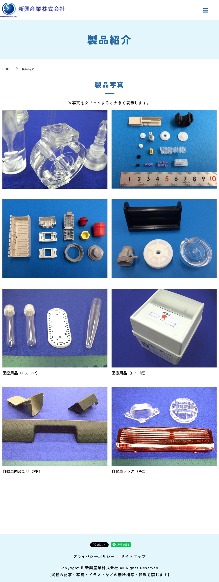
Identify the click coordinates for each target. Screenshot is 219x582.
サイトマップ (133, 556)
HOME (7, 69)
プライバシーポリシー (94, 556)
